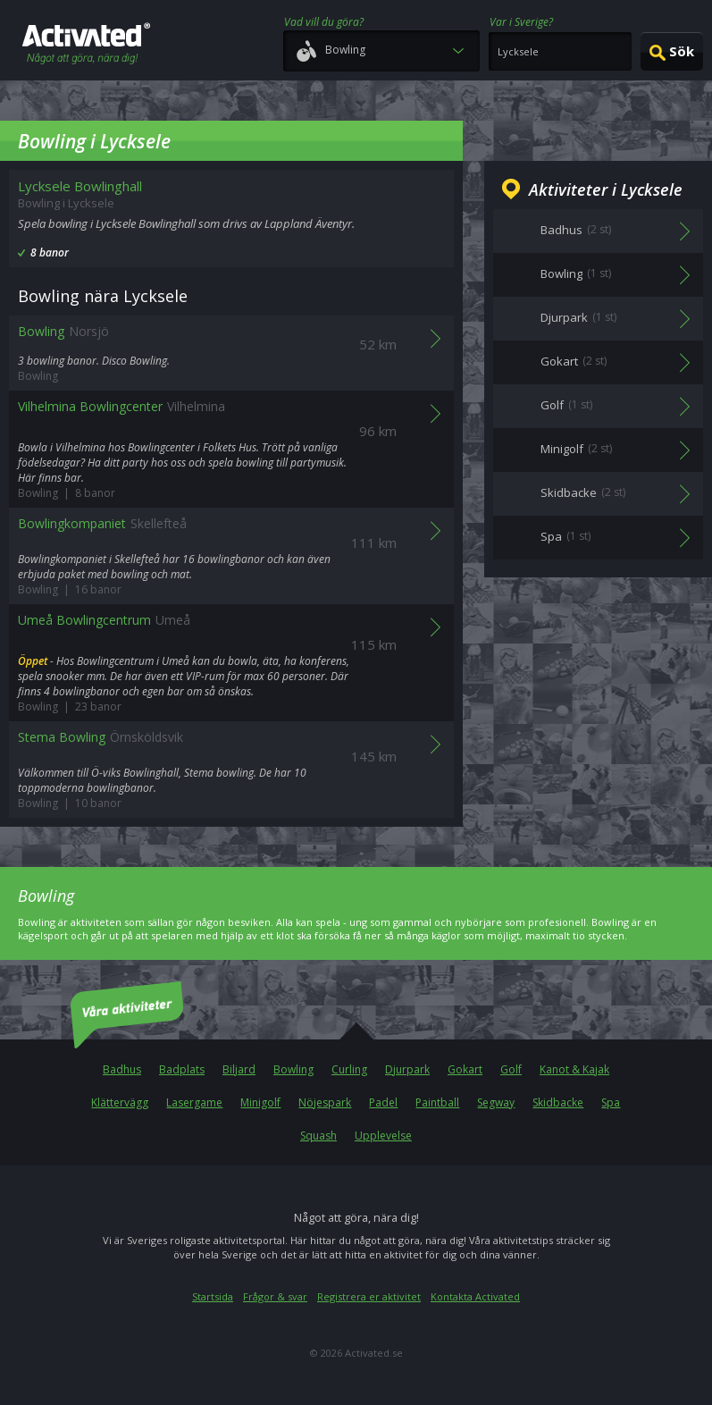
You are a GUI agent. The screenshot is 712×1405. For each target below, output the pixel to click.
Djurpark (407, 1069)
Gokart (465, 1069)
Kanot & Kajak (574, 1069)
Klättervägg (119, 1102)
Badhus (122, 1069)
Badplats (182, 1069)
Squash (318, 1135)
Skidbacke (557, 1102)
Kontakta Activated (475, 1296)
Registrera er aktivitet (369, 1296)
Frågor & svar (275, 1296)
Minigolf (260, 1102)
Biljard (238, 1069)
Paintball (437, 1102)
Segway (496, 1102)
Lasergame (194, 1102)
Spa (610, 1102)
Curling (349, 1069)
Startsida (212, 1296)
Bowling (293, 1069)
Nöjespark (324, 1102)
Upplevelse (383, 1135)
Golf (511, 1069)
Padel (383, 1102)
